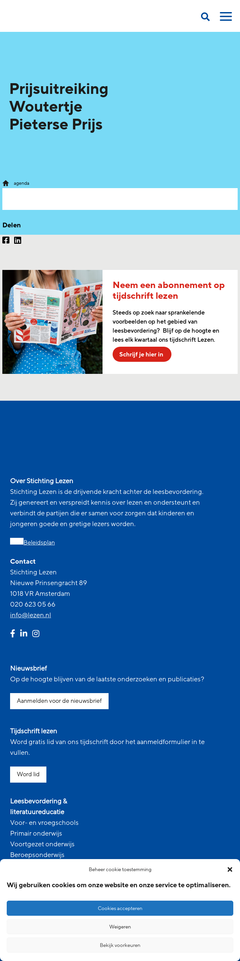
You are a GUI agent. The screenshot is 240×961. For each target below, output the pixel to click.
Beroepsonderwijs (37, 855)
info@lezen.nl (30, 615)
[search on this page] (205, 17)
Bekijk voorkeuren (120, 945)
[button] (230, 869)
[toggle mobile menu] (224, 19)
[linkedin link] (23, 634)
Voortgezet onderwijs (42, 844)
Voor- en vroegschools (44, 822)
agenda (21, 183)
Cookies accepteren (120, 908)
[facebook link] (12, 634)
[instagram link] (35, 634)
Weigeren (120, 926)
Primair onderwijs (36, 833)
